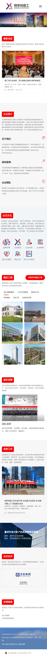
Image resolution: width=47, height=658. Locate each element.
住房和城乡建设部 (8, 618)
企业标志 (18, 244)
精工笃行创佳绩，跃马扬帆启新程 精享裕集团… (23, 81)
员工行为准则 (29, 255)
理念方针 (18, 255)
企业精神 (40, 244)
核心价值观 (6, 255)
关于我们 (6, 139)
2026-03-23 (18, 90)
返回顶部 (22, 644)
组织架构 (6, 162)
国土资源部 (6, 615)
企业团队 (6, 182)
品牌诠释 (7, 244)
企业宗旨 (29, 244)
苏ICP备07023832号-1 (10, 644)
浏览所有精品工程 (35, 277)
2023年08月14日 (19, 513)
